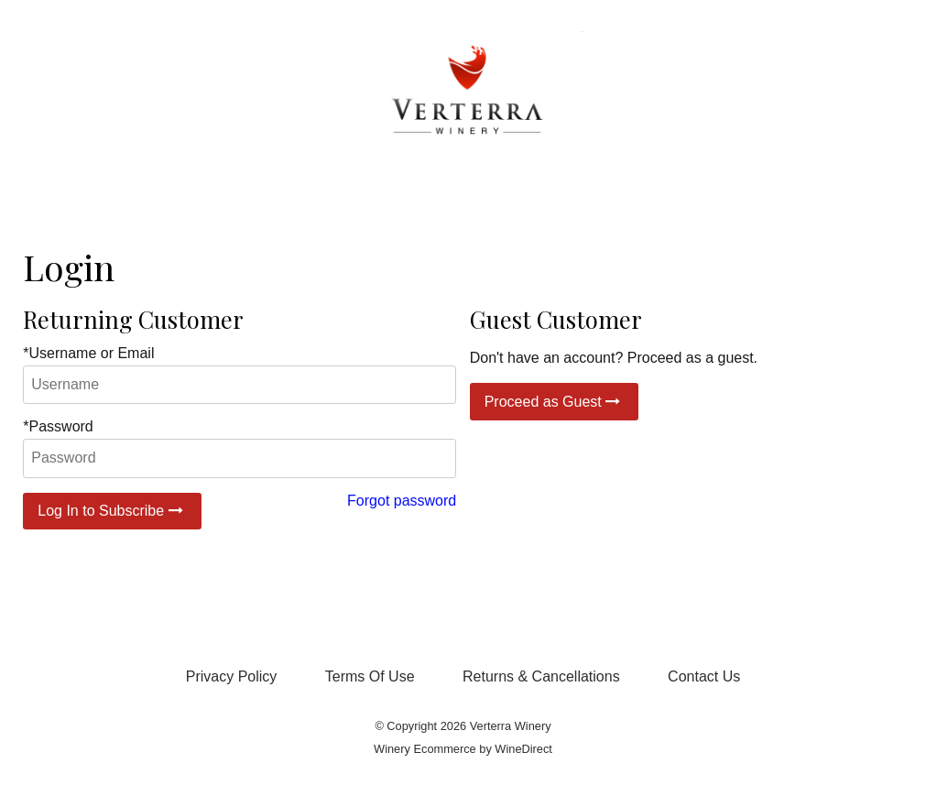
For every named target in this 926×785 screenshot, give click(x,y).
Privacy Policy (232, 676)
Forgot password (401, 500)
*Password (58, 426)
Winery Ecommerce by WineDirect (463, 749)
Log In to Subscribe (112, 510)
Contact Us (704, 676)
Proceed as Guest (555, 401)
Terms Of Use (370, 676)
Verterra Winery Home (463, 93)
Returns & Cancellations (541, 676)
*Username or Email (88, 353)
